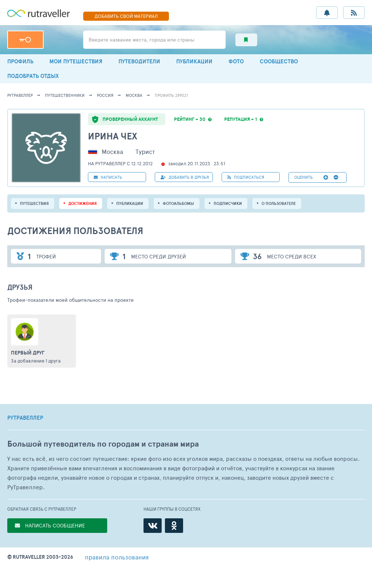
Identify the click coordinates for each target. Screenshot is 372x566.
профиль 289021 (171, 95)
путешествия (34, 203)
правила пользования (117, 556)
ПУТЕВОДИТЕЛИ (139, 61)
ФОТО (236, 61)
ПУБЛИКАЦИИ (194, 61)
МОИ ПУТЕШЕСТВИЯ (75, 61)
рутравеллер (20, 95)
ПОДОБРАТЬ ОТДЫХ (33, 76)
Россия (105, 95)
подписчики (228, 203)
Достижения (82, 203)
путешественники (65, 95)
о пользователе (279, 203)
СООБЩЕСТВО (279, 61)
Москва (134, 95)
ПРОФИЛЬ (20, 61)
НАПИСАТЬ (108, 177)
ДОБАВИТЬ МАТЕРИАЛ (126, 16)
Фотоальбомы (178, 203)
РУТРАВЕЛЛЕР (25, 418)
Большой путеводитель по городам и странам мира (103, 443)
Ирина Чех (112, 136)
